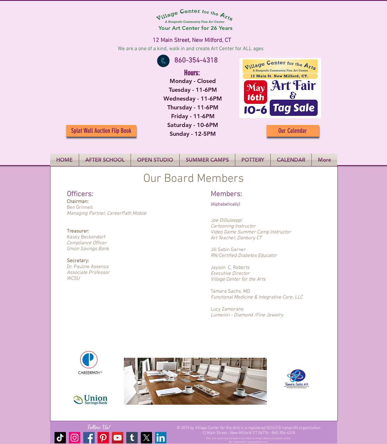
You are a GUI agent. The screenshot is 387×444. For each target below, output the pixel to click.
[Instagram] (74, 437)
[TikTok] (60, 437)
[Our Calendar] (293, 131)
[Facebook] (89, 437)
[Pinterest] (103, 437)
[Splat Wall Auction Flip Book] (101, 131)
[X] (146, 437)
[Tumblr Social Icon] (132, 437)
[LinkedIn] (160, 437)
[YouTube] (117, 437)
